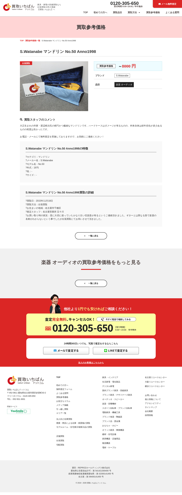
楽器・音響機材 (109, 406)
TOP (85, 12)
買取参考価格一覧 (32, 41)
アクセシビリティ (153, 406)
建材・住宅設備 (109, 437)
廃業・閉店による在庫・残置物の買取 (73, 426)
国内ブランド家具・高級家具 (115, 393)
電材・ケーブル (109, 450)
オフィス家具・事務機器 (113, 433)
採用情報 (149, 418)
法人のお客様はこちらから (91, 365)
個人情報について (153, 402)
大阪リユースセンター (155, 384)
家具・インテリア (110, 380)
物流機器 (106, 446)
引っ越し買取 (62, 412)
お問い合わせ (151, 398)
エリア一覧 (61, 416)
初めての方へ (100, 12)
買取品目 (117, 12)
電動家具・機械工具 (111, 415)
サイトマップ (151, 410)
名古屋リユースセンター (156, 380)
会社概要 (149, 414)
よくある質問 (172, 12)
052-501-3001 (19, 402)
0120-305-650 (124, 3)
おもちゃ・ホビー (110, 428)
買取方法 (134, 12)
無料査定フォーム (64, 392)
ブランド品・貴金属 (111, 424)
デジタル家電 (108, 389)
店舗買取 (60, 439)
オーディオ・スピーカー (113, 402)
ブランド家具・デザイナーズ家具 (117, 398)
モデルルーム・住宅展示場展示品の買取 (74, 430)
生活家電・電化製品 (111, 384)
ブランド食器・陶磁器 (112, 419)
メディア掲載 (62, 408)
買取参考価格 (153, 12)
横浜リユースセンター (155, 389)
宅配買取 (60, 447)
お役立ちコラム (63, 404)
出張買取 (60, 443)
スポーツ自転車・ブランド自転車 (117, 411)
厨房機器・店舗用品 (111, 441)
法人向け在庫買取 (64, 422)
